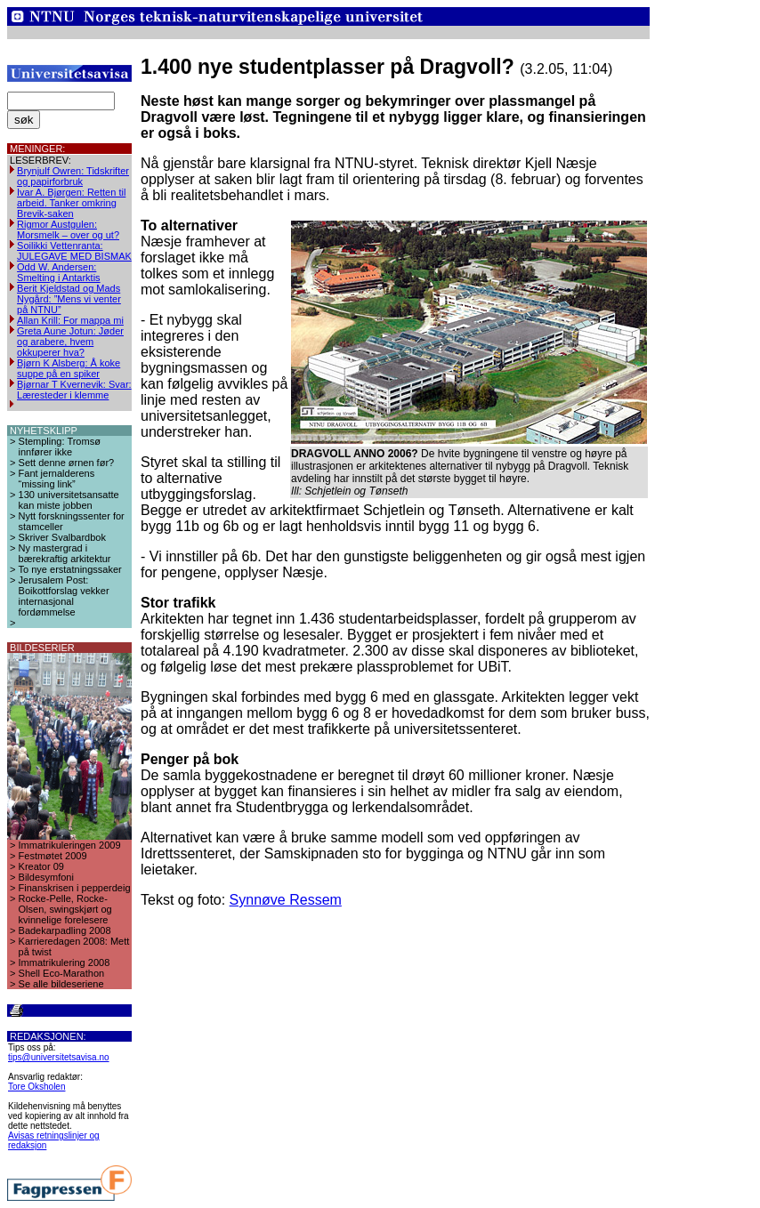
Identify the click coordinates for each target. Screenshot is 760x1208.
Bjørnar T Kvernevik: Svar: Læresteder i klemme (74, 389)
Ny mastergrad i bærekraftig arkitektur (65, 553)
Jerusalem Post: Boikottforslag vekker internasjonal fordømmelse (64, 596)
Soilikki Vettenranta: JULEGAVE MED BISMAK (74, 251)
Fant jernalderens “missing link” (57, 478)
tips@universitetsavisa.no (58, 1057)
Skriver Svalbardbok (62, 537)
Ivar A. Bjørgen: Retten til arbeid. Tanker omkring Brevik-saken (71, 203)
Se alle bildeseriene (61, 983)
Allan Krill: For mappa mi (70, 320)
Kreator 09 (41, 866)
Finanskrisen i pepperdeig (75, 887)
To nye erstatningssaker (70, 569)
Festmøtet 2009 (53, 855)
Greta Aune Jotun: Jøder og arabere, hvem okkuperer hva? (70, 342)
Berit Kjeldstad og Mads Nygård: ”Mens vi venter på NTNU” (69, 299)
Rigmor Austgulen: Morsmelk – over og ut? (68, 229)
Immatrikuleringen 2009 (70, 845)
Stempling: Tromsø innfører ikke (60, 446)
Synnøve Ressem (286, 899)
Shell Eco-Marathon (62, 973)
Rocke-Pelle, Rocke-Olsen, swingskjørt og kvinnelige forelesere (65, 909)
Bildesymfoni (46, 877)
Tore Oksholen (36, 1086)
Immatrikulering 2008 (64, 962)
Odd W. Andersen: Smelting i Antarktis (59, 272)
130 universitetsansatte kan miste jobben (69, 500)
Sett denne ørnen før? (67, 462)
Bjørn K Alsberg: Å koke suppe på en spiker (68, 368)
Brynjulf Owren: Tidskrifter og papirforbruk (73, 176)
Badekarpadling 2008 (65, 930)
